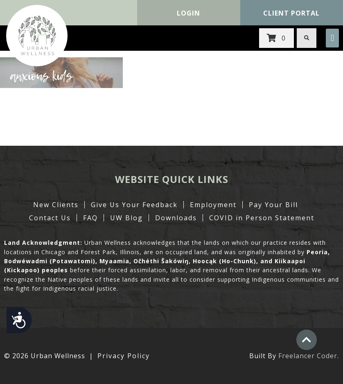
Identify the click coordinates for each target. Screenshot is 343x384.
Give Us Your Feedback (134, 204)
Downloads (176, 217)
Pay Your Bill (273, 204)
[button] (332, 38)
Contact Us (50, 217)
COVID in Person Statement (261, 217)
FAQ (90, 217)
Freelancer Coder (307, 355)
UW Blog (126, 217)
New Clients (56, 204)
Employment (213, 204)
